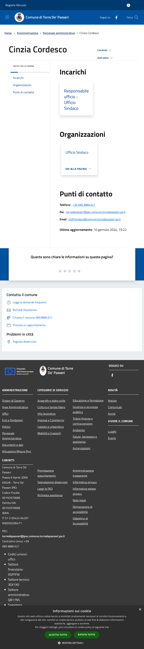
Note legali (79, 500)
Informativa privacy (85, 482)
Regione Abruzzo (15, 5)
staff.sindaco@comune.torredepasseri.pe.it (95, 219)
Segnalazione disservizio (52, 482)
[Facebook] (115, 17)
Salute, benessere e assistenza (85, 439)
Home (8, 33)
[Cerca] (136, 17)
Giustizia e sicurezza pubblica (85, 409)
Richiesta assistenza (50, 495)
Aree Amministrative (15, 407)
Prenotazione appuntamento (46, 473)
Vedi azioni (105, 58)
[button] (72, 643)
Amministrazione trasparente (83, 473)
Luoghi (112, 431)
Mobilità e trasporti (49, 433)
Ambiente (79, 430)
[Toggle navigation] (7, 17)
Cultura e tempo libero (51, 407)
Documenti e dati (12, 445)
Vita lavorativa (46, 413)
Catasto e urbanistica (50, 427)
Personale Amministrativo (11, 435)
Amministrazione (27, 33)
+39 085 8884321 (84, 205)
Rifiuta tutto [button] (86, 634)
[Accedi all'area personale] (128, 5)
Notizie (112, 400)
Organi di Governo (13, 400)
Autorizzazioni (81, 448)
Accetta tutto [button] (58, 634)
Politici (6, 427)
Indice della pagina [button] (23, 66)
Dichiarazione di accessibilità (82, 509)
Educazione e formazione (88, 400)
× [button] (140, 609)
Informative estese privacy (84, 491)
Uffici (5, 413)
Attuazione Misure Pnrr (16, 451)
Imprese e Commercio (50, 420)
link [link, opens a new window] (107, 627)
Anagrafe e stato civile (51, 400)
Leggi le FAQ (45, 488)
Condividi (104, 50)
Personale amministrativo (59, 33)
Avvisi (111, 413)
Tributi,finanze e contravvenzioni (83, 421)
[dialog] (72, 627)
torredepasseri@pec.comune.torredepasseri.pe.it (95, 212)
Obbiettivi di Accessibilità (80, 521)
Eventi (112, 438)
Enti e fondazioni (12, 420)
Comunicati (115, 407)
